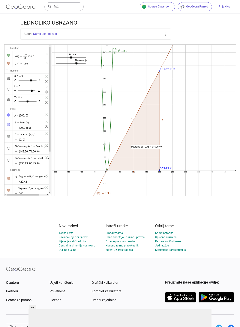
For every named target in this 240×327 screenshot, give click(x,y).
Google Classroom (156, 6)
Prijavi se (224, 6)
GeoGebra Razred (194, 6)
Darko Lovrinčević (45, 34)
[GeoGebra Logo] (20, 6)
